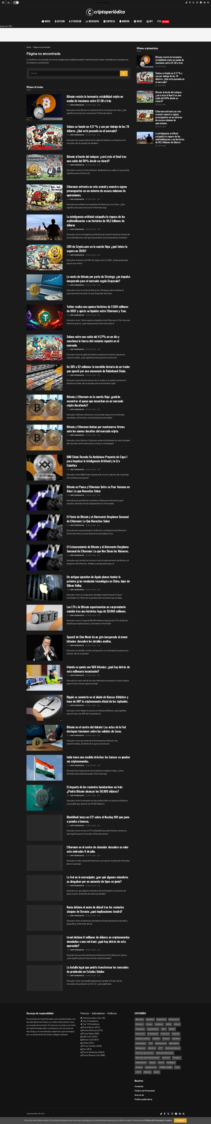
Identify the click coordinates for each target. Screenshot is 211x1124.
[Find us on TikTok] (186, 2)
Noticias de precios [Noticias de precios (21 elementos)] (144, 1053)
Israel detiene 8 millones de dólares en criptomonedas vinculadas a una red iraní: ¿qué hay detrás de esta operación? (98, 941)
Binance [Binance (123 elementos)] (139, 1024)
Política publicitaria (143, 1099)
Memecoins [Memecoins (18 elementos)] (161, 1043)
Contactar (139, 1086)
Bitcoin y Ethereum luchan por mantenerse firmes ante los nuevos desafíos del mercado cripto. (96, 428)
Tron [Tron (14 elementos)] (177, 1067)
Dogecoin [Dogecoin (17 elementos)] (140, 1034)
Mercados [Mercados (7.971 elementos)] (174, 1043)
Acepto (180, 1120)
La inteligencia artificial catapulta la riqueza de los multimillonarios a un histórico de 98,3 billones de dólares (96, 220)
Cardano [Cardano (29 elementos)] (159, 1024)
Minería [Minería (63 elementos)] (152, 1048)
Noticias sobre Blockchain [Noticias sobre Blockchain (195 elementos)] (147, 1058)
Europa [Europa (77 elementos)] (166, 1038)
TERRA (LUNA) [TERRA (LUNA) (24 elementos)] (166, 1067)
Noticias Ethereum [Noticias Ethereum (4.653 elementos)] (165, 1053)
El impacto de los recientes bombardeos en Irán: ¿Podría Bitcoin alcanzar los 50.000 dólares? (95, 789)
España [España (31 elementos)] (176, 1034)
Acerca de (139, 1095)
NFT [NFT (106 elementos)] (160, 1048)
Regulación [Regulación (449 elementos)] (141, 1062)
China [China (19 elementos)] (177, 1024)
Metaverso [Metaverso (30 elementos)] (140, 1048)
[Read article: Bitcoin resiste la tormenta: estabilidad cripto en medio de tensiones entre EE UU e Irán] (145, 61)
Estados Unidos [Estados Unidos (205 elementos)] (142, 1038)
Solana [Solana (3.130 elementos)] (139, 1067)
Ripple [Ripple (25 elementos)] (152, 1062)
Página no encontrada (41, 47)
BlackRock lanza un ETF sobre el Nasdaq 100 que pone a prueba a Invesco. (98, 819)
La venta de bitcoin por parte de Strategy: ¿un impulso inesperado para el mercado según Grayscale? (98, 278)
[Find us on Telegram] (201, 2)
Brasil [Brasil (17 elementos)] (149, 1024)
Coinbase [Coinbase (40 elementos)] (140, 1029)
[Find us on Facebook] (189, 2)
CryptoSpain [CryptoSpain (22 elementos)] (153, 1029)
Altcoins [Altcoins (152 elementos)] (139, 1019)
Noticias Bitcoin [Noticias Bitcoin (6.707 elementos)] (173, 1048)
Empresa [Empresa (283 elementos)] (165, 1034)
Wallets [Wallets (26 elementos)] (147, 1072)
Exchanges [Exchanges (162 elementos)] (140, 1043)
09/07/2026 (91, 105)
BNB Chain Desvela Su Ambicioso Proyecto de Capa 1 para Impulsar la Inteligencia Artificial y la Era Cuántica (97, 461)
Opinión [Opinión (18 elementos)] (166, 1058)
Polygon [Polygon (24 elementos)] (176, 1058)
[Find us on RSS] (208, 2)
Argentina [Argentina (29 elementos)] (161, 1019)
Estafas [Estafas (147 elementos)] (156, 1038)
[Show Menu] (3, 2)
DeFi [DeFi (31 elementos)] (164, 1029)
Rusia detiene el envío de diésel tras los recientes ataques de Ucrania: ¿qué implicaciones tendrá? (95, 909)
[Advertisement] (105, 34)
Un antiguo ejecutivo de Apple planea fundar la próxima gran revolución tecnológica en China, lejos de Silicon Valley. (98, 581)
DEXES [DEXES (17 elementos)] (172, 1029)
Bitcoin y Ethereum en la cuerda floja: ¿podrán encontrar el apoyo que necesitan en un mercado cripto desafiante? (95, 400)
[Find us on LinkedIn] (204, 2)
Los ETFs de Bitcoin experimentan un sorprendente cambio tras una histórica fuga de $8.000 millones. (96, 609)
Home (28, 47)
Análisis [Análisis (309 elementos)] (150, 1019)
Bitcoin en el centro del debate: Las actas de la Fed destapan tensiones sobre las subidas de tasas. (96, 729)
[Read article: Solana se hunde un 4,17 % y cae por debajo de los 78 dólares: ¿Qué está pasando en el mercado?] (145, 78)
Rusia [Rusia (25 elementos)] (161, 1062)
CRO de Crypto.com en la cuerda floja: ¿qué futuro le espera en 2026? (97, 248)
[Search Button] (8, 2)
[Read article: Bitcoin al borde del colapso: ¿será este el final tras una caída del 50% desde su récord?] (145, 97)
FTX (163, 21)
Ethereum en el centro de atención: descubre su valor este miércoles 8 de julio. (97, 849)
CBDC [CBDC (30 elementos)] (168, 1024)
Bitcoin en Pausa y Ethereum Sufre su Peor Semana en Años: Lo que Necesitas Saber (98, 489)
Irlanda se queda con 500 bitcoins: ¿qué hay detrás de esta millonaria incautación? (98, 669)
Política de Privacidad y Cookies (158, 1120)
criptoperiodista (77, 105)
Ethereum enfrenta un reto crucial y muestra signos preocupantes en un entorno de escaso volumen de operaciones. (97, 190)
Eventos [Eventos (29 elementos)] (176, 1038)
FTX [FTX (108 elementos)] (150, 1043)
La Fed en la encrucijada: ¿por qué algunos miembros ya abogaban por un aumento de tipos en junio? (97, 879)
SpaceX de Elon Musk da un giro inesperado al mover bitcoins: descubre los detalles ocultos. (97, 639)
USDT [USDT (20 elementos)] (138, 1072)
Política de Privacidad (145, 1090)
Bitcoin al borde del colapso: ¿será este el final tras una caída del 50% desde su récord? (96, 158)
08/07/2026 (91, 469)
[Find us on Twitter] (193, 2)
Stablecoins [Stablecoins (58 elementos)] (151, 1067)
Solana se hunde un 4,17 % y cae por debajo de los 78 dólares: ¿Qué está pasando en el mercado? (98, 128)
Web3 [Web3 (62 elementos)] (156, 1072)
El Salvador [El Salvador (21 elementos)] (153, 1034)
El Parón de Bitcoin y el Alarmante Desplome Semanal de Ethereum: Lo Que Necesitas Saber (98, 518)
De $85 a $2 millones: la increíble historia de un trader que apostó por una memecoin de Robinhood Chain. (98, 368)
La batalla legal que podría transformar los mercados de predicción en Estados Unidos (98, 969)
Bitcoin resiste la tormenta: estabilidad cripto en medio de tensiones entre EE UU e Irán (95, 98)
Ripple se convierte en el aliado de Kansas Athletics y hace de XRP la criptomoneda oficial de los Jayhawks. (97, 699)
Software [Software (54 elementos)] (171, 1062)
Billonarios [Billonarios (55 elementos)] (174, 1019)
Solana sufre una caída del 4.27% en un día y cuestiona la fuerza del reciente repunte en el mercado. (93, 340)
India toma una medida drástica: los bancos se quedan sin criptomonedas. (98, 759)
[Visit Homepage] (105, 12)
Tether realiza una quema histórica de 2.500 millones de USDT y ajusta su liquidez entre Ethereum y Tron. (97, 308)
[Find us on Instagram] (197, 2)
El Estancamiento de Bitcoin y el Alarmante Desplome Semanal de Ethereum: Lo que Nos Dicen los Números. (98, 548)
